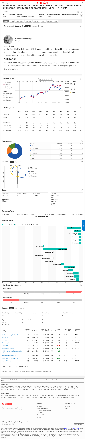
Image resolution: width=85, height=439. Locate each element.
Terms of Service (76, 428)
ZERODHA (65, 389)
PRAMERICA (34, 397)
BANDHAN (23, 386)
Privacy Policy (12, 424)
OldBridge (73, 388)
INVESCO (18, 388)
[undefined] (82, 161)
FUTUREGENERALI (62, 395)
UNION (52, 389)
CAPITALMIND (45, 386)
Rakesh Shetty (5, 214)
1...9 (59, 380)
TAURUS (40, 389)
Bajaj (19, 386)
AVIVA (19, 395)
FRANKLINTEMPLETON (64, 386)
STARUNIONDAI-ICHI (65, 397)
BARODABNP (30, 386)
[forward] (81, 15)
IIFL (14, 388)
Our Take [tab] (27, 26)
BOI (35, 386)
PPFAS (2, 389)
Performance (28, 21)
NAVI (61, 388)
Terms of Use (5, 424)
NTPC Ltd (4, 340)
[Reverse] (77, 108)
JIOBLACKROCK (27, 388)
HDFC (77, 386)
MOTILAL (57, 388)
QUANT (7, 389)
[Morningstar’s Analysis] (22, 26)
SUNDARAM (31, 389)
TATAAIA (73, 397)
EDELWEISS (55, 386)
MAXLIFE (22, 397)
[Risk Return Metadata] (81, 285)
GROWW (72, 386)
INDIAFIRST (3, 397)
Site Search (7, 2)
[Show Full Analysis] (11, 69)
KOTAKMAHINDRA (12, 397)
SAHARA (49, 397)
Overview (6, 21)
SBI (21, 389)
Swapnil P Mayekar (61, 214)
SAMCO (17, 389)
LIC (39, 388)
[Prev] (13, 366)
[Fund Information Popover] (78, 12)
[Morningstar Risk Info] (20, 285)
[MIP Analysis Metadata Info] (81, 26)
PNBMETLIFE (28, 397)
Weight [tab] (16, 162)
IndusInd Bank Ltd (6, 361)
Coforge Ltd (5, 345)
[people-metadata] (82, 190)
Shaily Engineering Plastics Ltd (10, 335)
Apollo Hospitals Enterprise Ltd (10, 358)
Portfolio (12, 21)
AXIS (16, 386)
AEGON (6, 395)
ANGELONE (10, 386)
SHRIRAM (25, 389)
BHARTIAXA (28, 395)
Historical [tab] (22, 162)
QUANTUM (12, 389)
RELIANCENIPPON (42, 397)
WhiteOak (60, 389)
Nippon (65, 388)
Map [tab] (12, 162)
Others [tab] (20, 308)
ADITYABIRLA (4, 386)
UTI (55, 389)
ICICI (11, 388)
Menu (3, 3)
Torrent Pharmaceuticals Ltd (9, 355)
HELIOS (3, 388)
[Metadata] (81, 79)
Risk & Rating (36, 21)
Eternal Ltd (5, 337)
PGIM (77, 388)
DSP (51, 386)
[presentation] (42, 176)
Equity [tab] (11, 308)
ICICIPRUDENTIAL (75, 395)
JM (32, 388)
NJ (68, 388)
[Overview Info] (82, 12)
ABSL (2, 395)
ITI (21, 388)
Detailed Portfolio (19, 21)
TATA (36, 389)
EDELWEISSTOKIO (49, 395)
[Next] (16, 366)
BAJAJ (23, 395)
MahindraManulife (45, 388)
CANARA (39, 386)
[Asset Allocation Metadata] (82, 141)
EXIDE (55, 395)
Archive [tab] (41, 26)
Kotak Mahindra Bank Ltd (8, 348)
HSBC (7, 388)
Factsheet (43, 21)
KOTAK (35, 388)
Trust (45, 389)
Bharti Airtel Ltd (6, 343)
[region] (42, 124)
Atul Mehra (32, 214)
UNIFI (48, 389)
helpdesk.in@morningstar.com (67, 436)
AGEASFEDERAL (12, 395)
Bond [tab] (16, 308)
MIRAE (52, 388)
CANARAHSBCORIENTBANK (38, 395)
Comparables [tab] (34, 26)
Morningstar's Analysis (52, 21)
